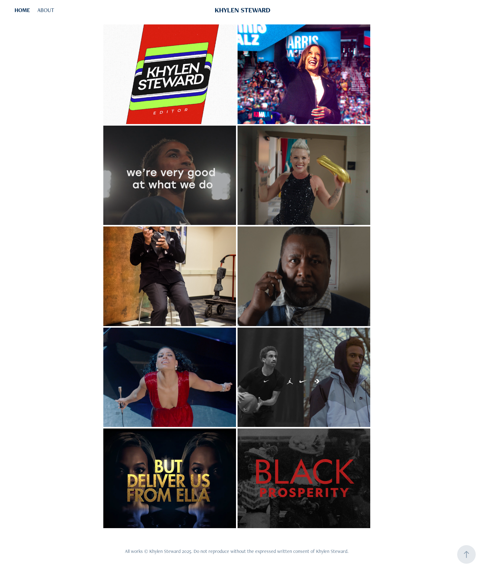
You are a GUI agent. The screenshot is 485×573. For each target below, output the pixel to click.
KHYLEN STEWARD (242, 10)
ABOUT (45, 10)
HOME (22, 10)
